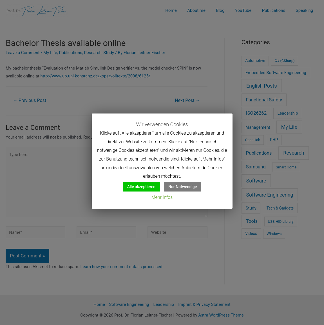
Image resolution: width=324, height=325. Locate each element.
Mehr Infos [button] (162, 197)
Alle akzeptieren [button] (141, 186)
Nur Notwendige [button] (182, 186)
